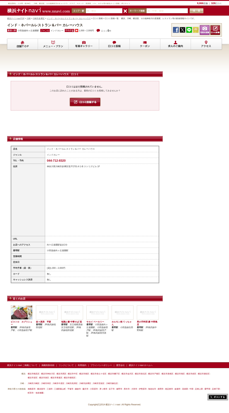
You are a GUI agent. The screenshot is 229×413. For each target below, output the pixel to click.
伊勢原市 (143, 389)
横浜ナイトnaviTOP (16, 18)
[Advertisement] (85, 62)
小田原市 (94, 389)
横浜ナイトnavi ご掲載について (22, 365)
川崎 (29, 18)
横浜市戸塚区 (154, 374)
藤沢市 (85, 389)
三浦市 (50, 389)
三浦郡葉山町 (60, 389)
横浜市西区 (61, 374)
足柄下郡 (216, 389)
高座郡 (185, 389)
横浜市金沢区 (127, 374)
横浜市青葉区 (56, 378)
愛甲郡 (207, 389)
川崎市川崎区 (34, 383)
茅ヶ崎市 (103, 389)
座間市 (161, 389)
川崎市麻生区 (112, 383)
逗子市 (112, 389)
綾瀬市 (178, 389)
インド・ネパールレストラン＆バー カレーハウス (69, 18)
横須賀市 (41, 389)
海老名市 (152, 389)
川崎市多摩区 (39, 18)
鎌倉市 (78, 389)
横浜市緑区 (191, 374)
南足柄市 (169, 389)
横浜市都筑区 (70, 378)
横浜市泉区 (44, 378)
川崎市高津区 (72, 383)
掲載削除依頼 (48, 365)
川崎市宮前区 (98, 383)
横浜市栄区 (33, 378)
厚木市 (127, 389)
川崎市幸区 (46, 383)
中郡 (191, 389)
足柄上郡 (199, 389)
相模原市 (32, 389)
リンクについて (66, 365)
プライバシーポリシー (101, 365)
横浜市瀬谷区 (204, 374)
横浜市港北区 (141, 374)
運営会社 (120, 365)
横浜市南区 (84, 374)
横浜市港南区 (167, 374)
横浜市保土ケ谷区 (98, 374)
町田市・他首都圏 (36, 393)
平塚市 (70, 389)
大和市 (134, 389)
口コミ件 (106, 31)
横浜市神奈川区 (48, 374)
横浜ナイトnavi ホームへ (141, 365)
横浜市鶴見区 (34, 374)
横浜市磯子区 (114, 374)
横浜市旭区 (180, 374)
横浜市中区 (73, 374)
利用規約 (82, 365)
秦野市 (119, 389)
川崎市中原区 (58, 383)
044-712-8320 (56, 160)
